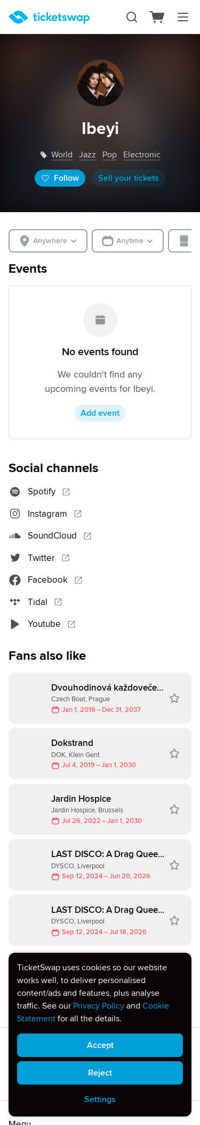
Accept (100, 1045)
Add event (100, 413)
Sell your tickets (128, 178)
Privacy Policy (98, 1006)
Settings (100, 1099)
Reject (100, 1073)
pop (109, 154)
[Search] (131, 17)
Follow (60, 178)
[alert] (100, 1034)
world (62, 154)
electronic (142, 154)
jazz (87, 154)
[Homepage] (49, 17)
